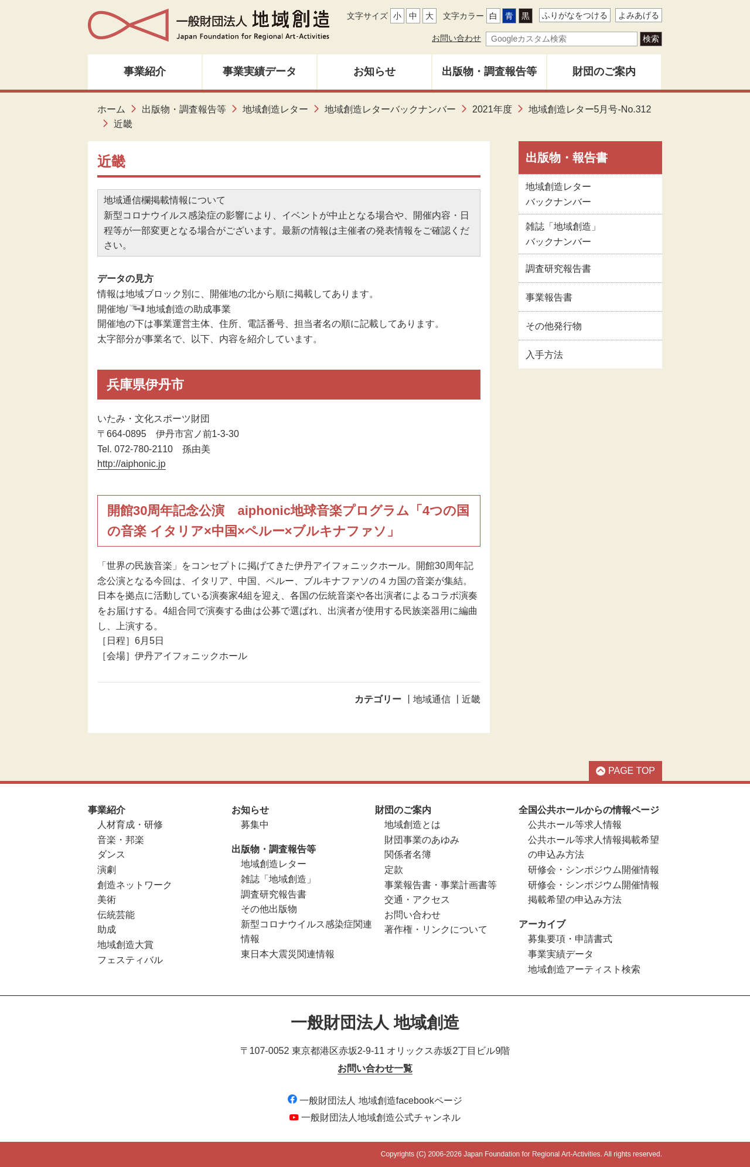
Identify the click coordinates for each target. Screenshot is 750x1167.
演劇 (106, 870)
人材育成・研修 (130, 825)
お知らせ (374, 71)
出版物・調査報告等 (489, 71)
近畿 (471, 699)
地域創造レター (275, 109)
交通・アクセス (417, 900)
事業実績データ (259, 71)
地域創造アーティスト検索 (584, 969)
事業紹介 (145, 71)
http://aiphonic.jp (131, 464)
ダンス (111, 854)
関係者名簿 (407, 854)
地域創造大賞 (125, 945)
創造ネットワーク (134, 885)
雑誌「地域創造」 (278, 879)
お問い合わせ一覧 (375, 1068)
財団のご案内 (604, 71)
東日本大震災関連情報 (288, 954)
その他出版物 (269, 909)
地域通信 (432, 699)
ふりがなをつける (575, 15)
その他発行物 (554, 326)
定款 (393, 870)
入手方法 (544, 355)
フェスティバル (130, 960)
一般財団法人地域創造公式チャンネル (375, 1117)
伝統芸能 (116, 915)
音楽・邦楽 (120, 840)
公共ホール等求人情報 (575, 825)
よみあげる (638, 15)
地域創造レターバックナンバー (390, 109)
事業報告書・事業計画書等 (440, 885)
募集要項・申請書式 (570, 939)
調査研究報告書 (558, 269)
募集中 (255, 825)
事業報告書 (549, 297)
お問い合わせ (456, 38)
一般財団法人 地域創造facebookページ (375, 1100)
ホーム (111, 109)
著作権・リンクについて (436, 929)
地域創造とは (412, 825)
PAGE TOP (625, 771)
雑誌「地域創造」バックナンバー (563, 234)
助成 (106, 929)
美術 (106, 900)
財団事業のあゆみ (421, 840)
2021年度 (492, 109)
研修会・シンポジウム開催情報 (593, 870)
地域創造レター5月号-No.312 (590, 109)
